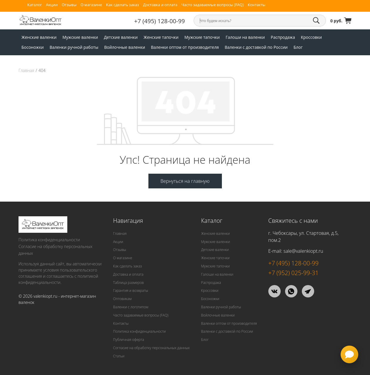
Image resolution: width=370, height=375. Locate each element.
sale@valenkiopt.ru (303, 251)
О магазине (91, 5)
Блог (298, 47)
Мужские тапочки (202, 37)
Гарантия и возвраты (130, 290)
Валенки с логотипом (130, 306)
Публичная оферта (128, 339)
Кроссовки (311, 37)
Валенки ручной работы (74, 47)
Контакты (256, 5)
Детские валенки (121, 37)
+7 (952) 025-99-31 (293, 273)
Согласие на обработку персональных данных (55, 250)
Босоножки (32, 47)
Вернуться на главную (185, 181)
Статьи (119, 356)
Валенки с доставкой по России (256, 47)
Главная (26, 70)
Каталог (34, 5)
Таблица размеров (128, 282)
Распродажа (283, 37)
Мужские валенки (80, 37)
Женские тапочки (160, 37)
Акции (52, 5)
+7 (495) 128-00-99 (159, 21)
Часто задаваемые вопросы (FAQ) (212, 5)
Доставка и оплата (160, 5)
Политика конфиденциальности (49, 239)
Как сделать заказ (122, 5)
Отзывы (69, 5)
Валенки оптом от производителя (185, 47)
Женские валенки (39, 37)
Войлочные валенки (124, 47)
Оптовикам (122, 298)
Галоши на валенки (245, 37)
